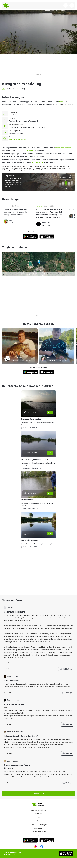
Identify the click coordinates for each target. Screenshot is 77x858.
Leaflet (4, 273)
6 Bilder (30, 150)
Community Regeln (38, 828)
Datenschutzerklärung (38, 810)
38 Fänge (19, 150)
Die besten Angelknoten (38, 832)
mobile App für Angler (63, 148)
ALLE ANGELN (37, 162)
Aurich (61, 102)
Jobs (38, 821)
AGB (38, 817)
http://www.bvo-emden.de (18, 139)
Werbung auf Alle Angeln (38, 825)
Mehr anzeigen (38, 794)
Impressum (38, 813)
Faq (38, 835)
